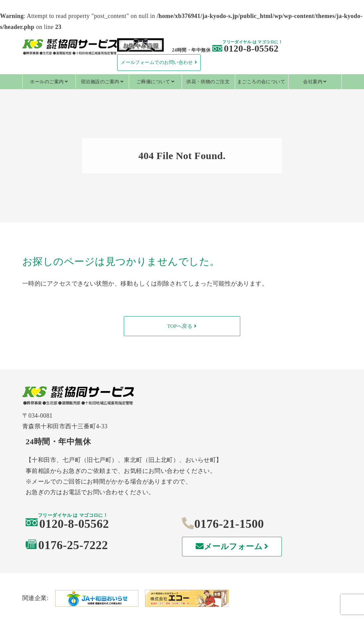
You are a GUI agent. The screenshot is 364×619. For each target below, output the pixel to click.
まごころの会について (261, 81)
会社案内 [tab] (312, 81)
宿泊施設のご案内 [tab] (100, 81)
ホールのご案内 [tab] (47, 81)
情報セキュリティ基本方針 (288, 594)
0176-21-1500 (277, 472)
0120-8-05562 (245, 48)
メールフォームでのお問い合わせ (157, 62)
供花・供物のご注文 (208, 81)
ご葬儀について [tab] (153, 81)
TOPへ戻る (179, 326)
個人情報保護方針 (75, 594)
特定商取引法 (181, 594)
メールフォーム (283, 495)
